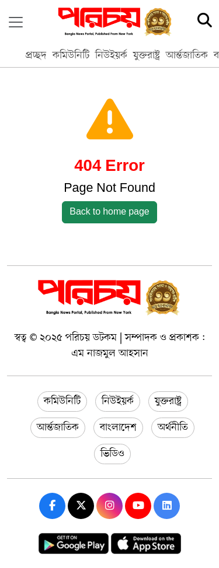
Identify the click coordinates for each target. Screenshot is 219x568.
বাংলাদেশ (118, 427)
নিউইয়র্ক (111, 55)
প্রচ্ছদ (36, 55)
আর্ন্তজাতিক (187, 55)
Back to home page (109, 212)
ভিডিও (112, 454)
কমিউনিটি (71, 55)
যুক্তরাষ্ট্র (146, 55)
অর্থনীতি (173, 427)
